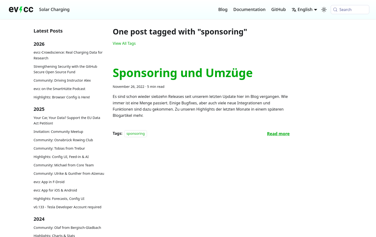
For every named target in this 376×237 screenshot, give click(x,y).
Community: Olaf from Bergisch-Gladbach (67, 227)
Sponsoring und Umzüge (183, 72)
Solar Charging (54, 9)
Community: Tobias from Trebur (59, 148)
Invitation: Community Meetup (58, 131)
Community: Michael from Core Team (64, 165)
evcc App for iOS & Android (55, 190)
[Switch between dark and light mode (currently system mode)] (324, 9)
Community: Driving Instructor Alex (62, 80)
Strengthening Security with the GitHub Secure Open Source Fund (65, 69)
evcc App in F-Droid (49, 182)
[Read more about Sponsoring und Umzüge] (278, 133)
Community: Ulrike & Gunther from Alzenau (69, 173)
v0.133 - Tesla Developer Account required (67, 207)
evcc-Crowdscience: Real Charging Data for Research (68, 55)
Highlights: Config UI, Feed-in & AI (61, 156)
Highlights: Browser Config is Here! (62, 97)
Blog (223, 9)
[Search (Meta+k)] (350, 9)
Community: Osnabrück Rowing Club (63, 140)
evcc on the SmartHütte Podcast (59, 88)
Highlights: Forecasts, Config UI (59, 198)
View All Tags (124, 43)
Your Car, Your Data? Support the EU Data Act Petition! (67, 120)
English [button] (302, 9)
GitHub (278, 9)
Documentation (249, 9)
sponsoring (135, 133)
